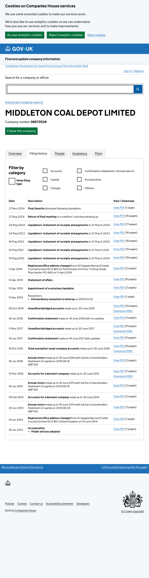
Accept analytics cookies (24, 35)
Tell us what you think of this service (22, 467)
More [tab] (98, 153)
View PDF (119, 207)
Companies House (25, 510)
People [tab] (60, 153)
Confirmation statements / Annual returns (105, 171)
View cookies (96, 35)
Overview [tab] (15, 153)
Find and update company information (32, 59)
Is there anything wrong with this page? (125, 467)
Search (138, 89)
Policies (9, 503)
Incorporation (89, 180)
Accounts (52, 171)
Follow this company (21, 131)
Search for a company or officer (27, 78)
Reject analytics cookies (66, 35)
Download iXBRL (123, 311)
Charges (51, 189)
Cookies (22, 503)
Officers (85, 189)
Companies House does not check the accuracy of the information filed (46, 65)
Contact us (36, 503)
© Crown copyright (132, 511)
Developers (83, 503)
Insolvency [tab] (79, 153)
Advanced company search (24, 102)
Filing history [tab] (38, 153)
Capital (51, 180)
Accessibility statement (59, 503)
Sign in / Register (134, 71)
